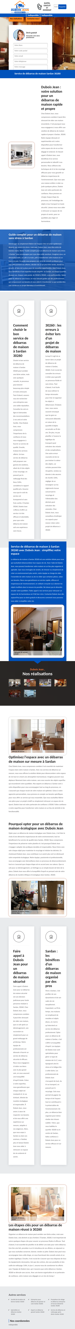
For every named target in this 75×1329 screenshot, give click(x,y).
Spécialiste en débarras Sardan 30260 (16, 1312)
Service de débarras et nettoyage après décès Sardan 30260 (58, 1312)
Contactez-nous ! (33, 19)
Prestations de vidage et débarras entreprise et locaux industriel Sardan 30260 (58, 1303)
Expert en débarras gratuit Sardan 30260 (37, 1311)
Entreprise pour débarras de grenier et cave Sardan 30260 (38, 1302)
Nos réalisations (16, 19)
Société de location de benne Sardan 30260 (18, 1301)
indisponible (31, 15)
